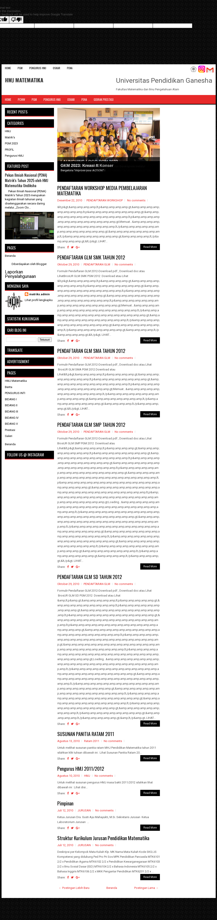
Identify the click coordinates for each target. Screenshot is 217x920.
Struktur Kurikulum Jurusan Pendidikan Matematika (103, 838)
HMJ (87, 775)
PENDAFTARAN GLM (97, 264)
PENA (69, 68)
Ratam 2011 (91, 741)
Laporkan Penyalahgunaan (20, 274)
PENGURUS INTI (15, 393)
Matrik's (10, 137)
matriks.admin (39, 294)
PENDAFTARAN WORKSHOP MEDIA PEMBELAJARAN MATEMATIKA (102, 190)
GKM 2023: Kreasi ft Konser (87, 165)
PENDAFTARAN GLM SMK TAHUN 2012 (91, 257)
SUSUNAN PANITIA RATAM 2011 (85, 733)
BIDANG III (11, 411)
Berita (8, 387)
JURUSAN (84, 810)
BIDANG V (11, 423)
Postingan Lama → (146, 888)
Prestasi (10, 430)
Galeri (8, 436)
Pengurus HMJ (37, 68)
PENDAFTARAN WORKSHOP (105, 200)
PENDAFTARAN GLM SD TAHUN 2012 (89, 576)
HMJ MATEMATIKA (24, 80)
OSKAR (56, 68)
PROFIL (9, 149)
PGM (20, 68)
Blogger (41, 264)
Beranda (111, 888)
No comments (136, 200)
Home (8, 68)
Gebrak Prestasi (104, 99)
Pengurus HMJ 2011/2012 (80, 768)
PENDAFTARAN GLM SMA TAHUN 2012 (91, 350)
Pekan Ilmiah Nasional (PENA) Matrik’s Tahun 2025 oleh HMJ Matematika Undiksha (26, 180)
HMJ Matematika (16, 380)
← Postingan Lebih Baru (74, 888)
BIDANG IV (12, 417)
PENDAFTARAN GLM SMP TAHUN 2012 (91, 424)
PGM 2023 (11, 143)
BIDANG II (11, 405)
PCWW (21, 99)
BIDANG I (11, 399)
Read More (150, 247)
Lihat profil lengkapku (39, 300)
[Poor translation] (16, 19)
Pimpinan (65, 803)
